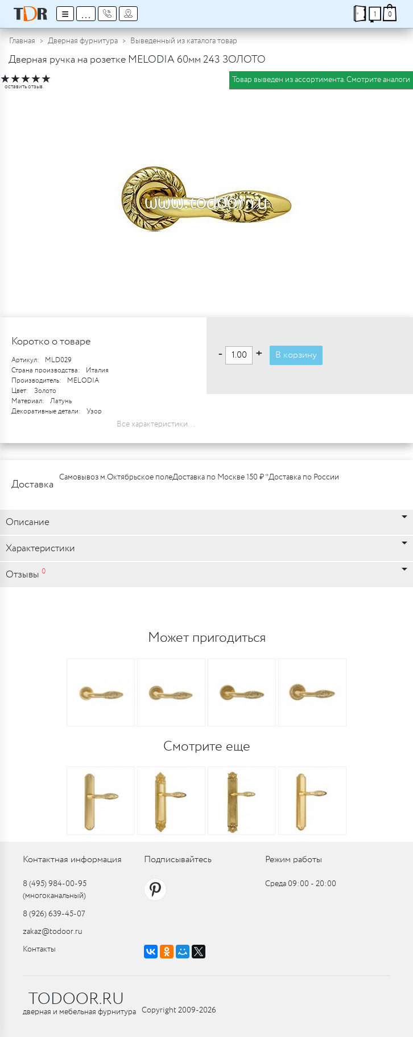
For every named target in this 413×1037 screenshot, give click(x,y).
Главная (22, 41)
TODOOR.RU (76, 999)
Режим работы (293, 859)
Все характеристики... (156, 424)
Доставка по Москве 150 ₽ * (220, 477)
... (85, 13)
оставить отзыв (24, 87)
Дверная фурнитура (83, 41)
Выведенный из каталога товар (183, 41)
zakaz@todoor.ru (52, 931)
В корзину (296, 355)
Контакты (39, 949)
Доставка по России (304, 477)
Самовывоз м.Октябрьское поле (115, 477)
